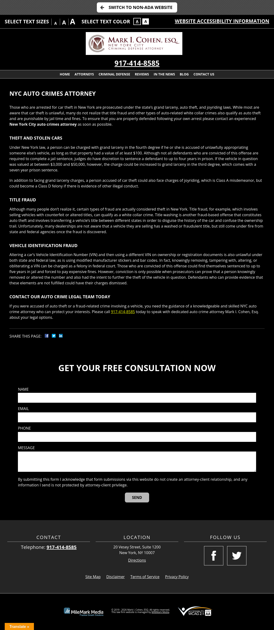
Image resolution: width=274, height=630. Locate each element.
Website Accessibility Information (222, 21)
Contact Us (203, 74)
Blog (184, 74)
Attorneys (84, 74)
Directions (137, 560)
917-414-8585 (137, 63)
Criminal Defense (114, 74)
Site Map (93, 576)
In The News (164, 74)
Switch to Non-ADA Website (140, 7)
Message (26, 447)
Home (65, 74)
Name (23, 389)
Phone (24, 428)
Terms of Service (145, 576)
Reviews (142, 74)
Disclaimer (115, 576)
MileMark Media (160, 612)
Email (23, 408)
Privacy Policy (177, 576)
